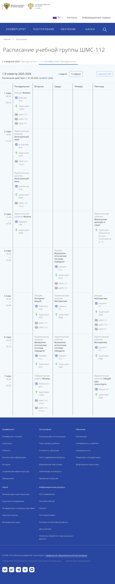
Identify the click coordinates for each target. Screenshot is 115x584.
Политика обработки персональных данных (56, 537)
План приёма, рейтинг (49, 443)
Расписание (21, 39)
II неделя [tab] (76, 74)
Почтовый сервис (47, 515)
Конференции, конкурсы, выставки (18, 508)
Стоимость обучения (49, 450)
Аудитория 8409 (21, 196)
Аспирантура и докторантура (15, 494)
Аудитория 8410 (21, 154)
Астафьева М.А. (21, 146)
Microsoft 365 (45, 529)
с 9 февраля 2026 (19, 61)
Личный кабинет (47, 501)
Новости (6, 450)
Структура (7, 443)
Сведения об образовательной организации (66, 555)
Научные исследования (13, 501)
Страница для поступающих (52, 436)
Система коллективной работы (53, 522)
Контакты (72, 17)
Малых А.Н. (101, 389)
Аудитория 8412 (41, 316)
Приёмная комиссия (48, 478)
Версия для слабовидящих (78, 560)
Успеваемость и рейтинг (87, 443)
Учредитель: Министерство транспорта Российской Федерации (31, 560)
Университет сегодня (12, 436)
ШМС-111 (20, 114)
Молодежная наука (11, 522)
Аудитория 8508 (101, 396)
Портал (42, 508)
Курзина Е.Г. (60, 308)
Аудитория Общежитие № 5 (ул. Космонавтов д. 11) (102, 236)
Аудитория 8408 (21, 231)
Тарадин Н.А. (60, 268)
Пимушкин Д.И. (41, 385)
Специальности (83, 450)
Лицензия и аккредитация (88, 457)
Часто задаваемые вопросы (52, 457)
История (6, 464)
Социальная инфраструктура (15, 471)
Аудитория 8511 (41, 365)
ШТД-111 (20, 123)
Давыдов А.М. (20, 99)
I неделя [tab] (62, 74)
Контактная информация (14, 457)
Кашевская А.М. (21, 188)
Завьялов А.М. (41, 308)
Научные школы (10, 515)
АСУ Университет (47, 494)
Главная (6, 39)
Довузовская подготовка (50, 464)
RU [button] (57, 17)
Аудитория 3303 (101, 313)
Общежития (8, 478)
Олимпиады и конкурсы (50, 471)
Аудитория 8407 (61, 365)
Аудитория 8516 (61, 276)
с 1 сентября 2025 (58, 61)
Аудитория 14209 (21, 107)
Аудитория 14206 (41, 393)
